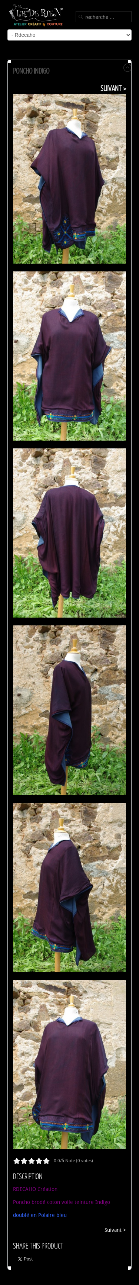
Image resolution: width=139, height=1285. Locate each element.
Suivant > (113, 88)
